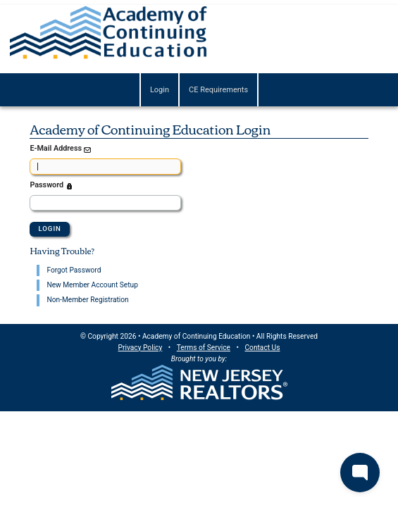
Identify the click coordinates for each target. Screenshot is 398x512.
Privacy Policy (140, 347)
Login (159, 89)
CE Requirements (218, 89)
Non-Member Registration (87, 300)
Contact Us (262, 347)
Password (52, 186)
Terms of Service (203, 347)
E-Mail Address (61, 149)
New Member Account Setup (92, 285)
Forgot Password (73, 270)
